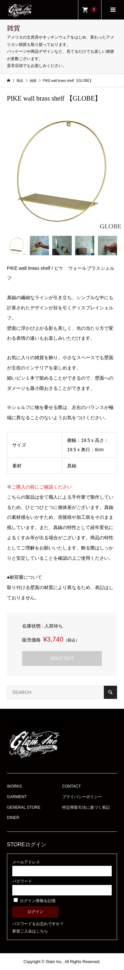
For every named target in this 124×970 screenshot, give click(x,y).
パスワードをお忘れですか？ (38, 924)
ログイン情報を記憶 (35, 900)
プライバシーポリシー (82, 797)
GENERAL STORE (23, 807)
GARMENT (17, 797)
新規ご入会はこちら (30, 931)
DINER (13, 817)
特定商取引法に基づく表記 (86, 807)
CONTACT (71, 786)
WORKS (14, 786)
